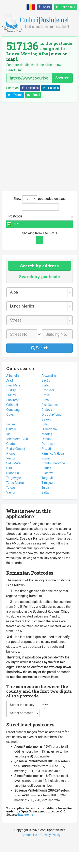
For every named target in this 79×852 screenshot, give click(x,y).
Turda (45, 497)
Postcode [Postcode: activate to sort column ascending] (15, 221)
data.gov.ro (25, 824)
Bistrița (11, 400)
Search (39, 357)
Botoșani (48, 400)
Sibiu (9, 478)
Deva (10, 424)
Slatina (46, 478)
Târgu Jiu (48, 487)
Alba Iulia (12, 385)
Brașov (11, 405)
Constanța (13, 419)
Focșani (11, 434)
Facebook (29, 88)
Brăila (46, 405)
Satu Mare (13, 473)
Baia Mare (13, 395)
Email (33, 95)
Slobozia (12, 483)
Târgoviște (13, 487)
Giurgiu (11, 439)
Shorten (62, 77)
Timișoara (48, 492)
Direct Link (13, 70)
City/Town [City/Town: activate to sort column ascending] (60, 221)
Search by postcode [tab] (39, 286)
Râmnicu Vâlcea (53, 463)
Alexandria (49, 385)
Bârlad (46, 395)
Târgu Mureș (15, 492)
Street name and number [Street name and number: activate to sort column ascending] (36, 218)
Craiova (47, 419)
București (12, 410)
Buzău (46, 410)
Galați (45, 434)
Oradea (11, 453)
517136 (17, 229)
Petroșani (48, 453)
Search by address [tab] (39, 275)
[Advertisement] (39, 146)
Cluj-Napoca (50, 414)
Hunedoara (49, 439)
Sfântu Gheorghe (53, 473)
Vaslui (10, 502)
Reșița (10, 468)
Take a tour (64, 7)
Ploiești (11, 463)
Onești (46, 449)
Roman (46, 468)
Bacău (46, 390)
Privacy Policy (50, 845)
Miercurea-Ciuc (17, 449)
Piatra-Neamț (15, 458)
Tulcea (10, 497)
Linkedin (50, 88)
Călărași (12, 414)
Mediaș (47, 444)
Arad (9, 390)
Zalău (45, 502)
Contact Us (29, 845)
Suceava (47, 483)
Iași (8, 444)
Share (44, 7)
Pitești (46, 458)
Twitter (14, 95)
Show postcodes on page (39, 198)
